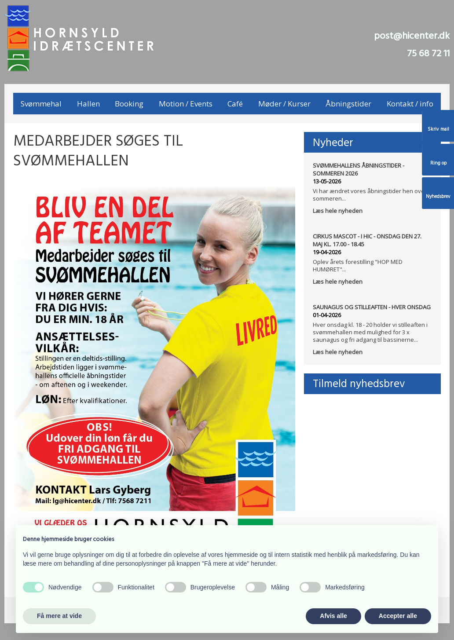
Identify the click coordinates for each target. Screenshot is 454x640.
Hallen (88, 104)
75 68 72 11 (428, 54)
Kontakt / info (410, 104)
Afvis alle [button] (333, 615)
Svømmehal (41, 104)
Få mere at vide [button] (59, 615)
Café (235, 104)
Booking (129, 104)
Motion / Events (185, 104)
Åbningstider (348, 104)
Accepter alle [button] (398, 615)
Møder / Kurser (284, 104)
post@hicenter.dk (412, 36)
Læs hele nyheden (337, 211)
